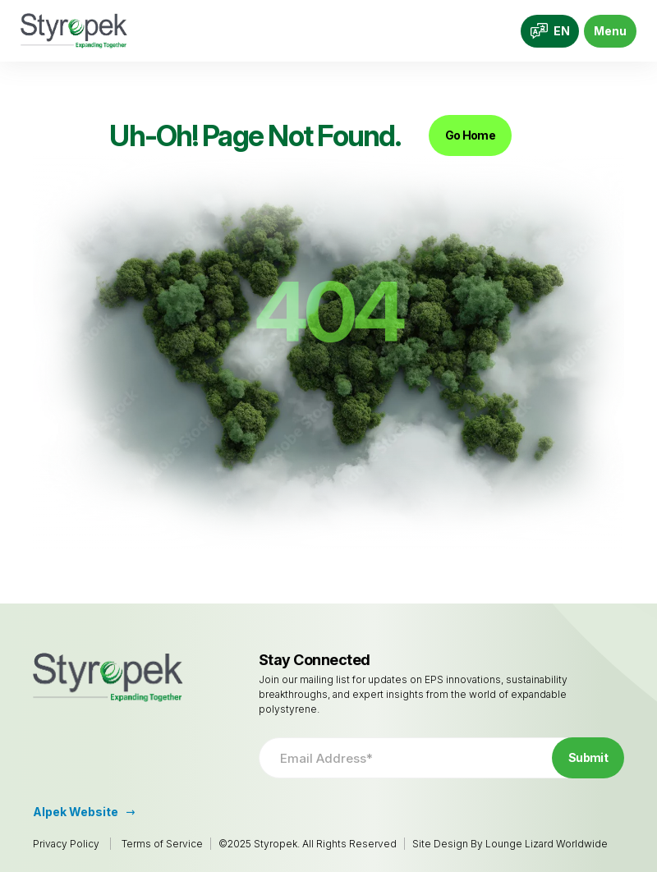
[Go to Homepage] (74, 30)
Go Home (470, 135)
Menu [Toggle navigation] (610, 31)
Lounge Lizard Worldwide (546, 844)
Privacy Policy (66, 844)
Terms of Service (162, 844)
